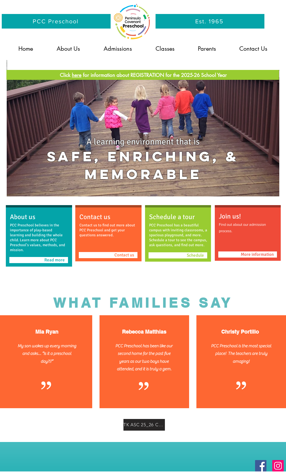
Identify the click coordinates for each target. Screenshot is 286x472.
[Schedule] (178, 255)
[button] (68, 48)
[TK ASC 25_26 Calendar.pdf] (144, 425)
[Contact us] (108, 255)
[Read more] (38, 260)
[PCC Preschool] (56, 21)
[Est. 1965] (210, 21)
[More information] (247, 254)
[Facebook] (260, 465)
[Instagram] (278, 465)
